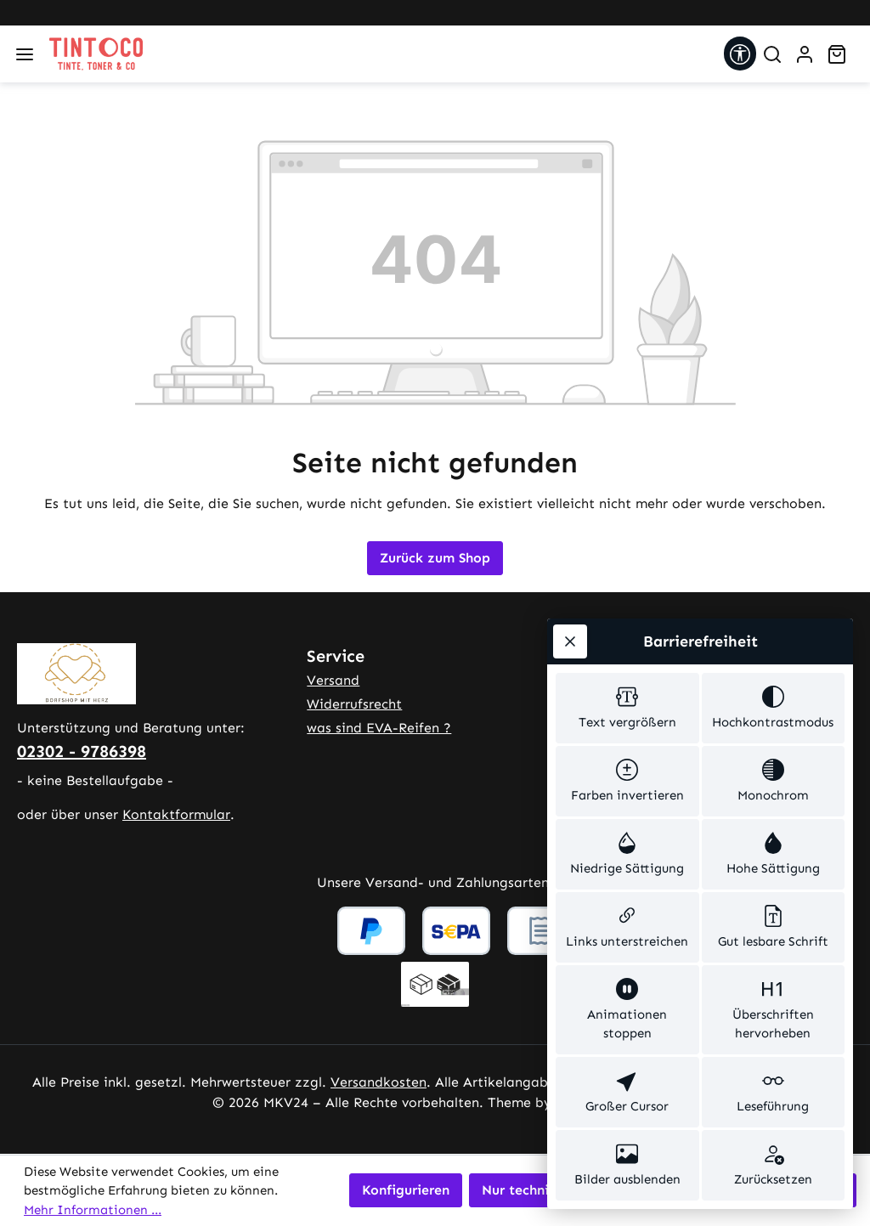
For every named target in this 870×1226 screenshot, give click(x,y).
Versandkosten (378, 1082)
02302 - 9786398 (81, 751)
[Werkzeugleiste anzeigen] (740, 54)
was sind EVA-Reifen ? (379, 728)
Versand (333, 680)
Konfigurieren (405, 1190)
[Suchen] (772, 54)
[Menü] (24, 54)
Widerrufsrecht (354, 704)
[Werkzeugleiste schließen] (570, 637)
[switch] (627, 704)
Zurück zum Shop (435, 558)
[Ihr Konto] (804, 54)
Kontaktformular (176, 814)
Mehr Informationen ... (92, 1210)
